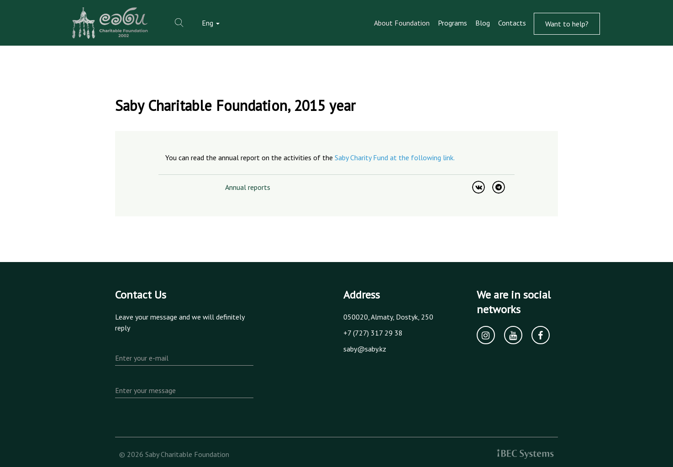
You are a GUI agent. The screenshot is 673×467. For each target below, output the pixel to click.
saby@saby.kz (364, 348)
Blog (482, 22)
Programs (452, 22)
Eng (211, 22)
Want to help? (567, 23)
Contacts (512, 22)
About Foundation (402, 22)
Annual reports (247, 187)
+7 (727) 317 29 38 (373, 332)
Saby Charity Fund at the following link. (395, 157)
